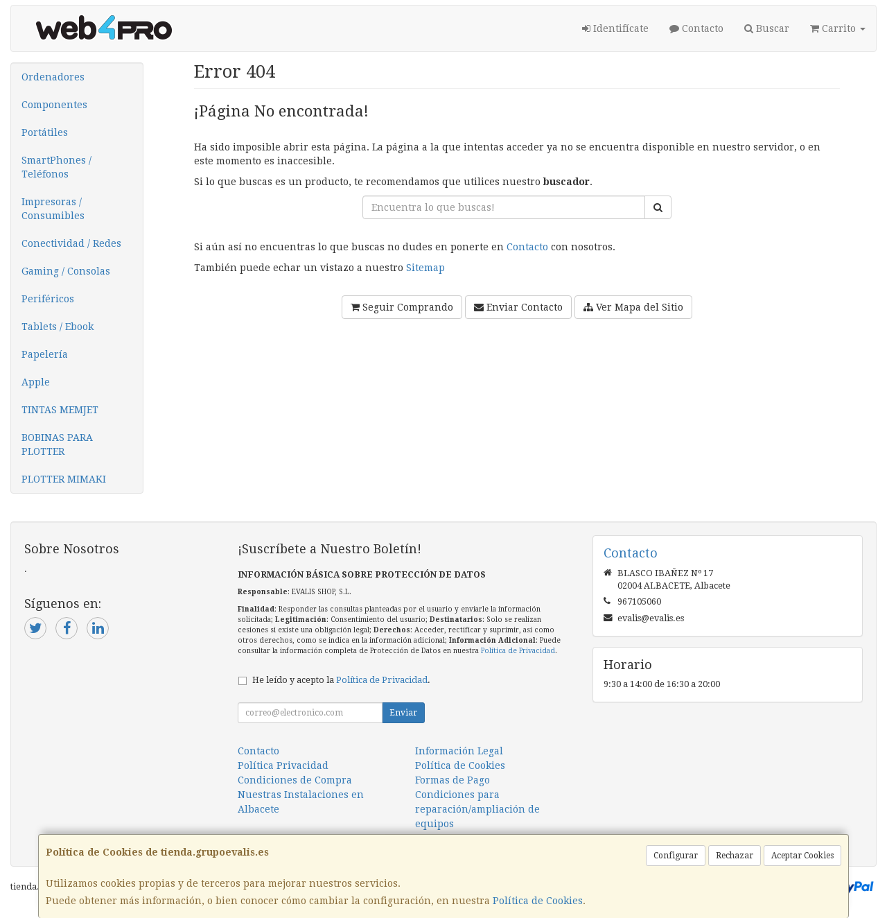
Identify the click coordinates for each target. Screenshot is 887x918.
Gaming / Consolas (65, 271)
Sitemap (425, 267)
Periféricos (47, 298)
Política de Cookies (538, 900)
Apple (35, 382)
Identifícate (615, 28)
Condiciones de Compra (295, 780)
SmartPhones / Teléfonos (56, 167)
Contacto (696, 28)
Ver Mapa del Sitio (633, 307)
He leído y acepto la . (341, 680)
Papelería (44, 354)
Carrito (838, 28)
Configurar (675, 855)
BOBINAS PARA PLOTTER (57, 444)
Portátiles (44, 132)
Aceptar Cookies (802, 855)
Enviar (403, 713)
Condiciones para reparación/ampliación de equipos (477, 809)
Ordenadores (53, 77)
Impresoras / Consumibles (53, 208)
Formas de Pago (452, 780)
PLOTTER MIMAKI (63, 479)
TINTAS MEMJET (59, 409)
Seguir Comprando (402, 307)
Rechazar (734, 855)
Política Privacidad (283, 765)
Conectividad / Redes (71, 243)
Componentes (54, 104)
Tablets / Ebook (57, 326)
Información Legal (459, 750)
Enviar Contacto (518, 307)
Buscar (766, 28)
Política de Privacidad (518, 651)
